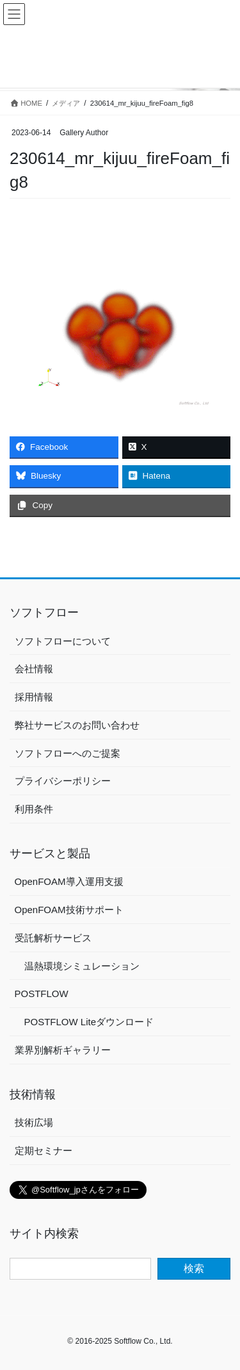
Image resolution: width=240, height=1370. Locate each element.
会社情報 (34, 668)
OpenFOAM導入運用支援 (69, 881)
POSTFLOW (41, 993)
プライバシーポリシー (63, 780)
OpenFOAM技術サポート (69, 909)
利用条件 (34, 809)
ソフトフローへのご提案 (67, 753)
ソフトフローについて (63, 641)
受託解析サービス (53, 937)
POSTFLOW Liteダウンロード (89, 1021)
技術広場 (34, 1122)
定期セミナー (43, 1150)
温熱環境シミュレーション (82, 966)
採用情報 (34, 696)
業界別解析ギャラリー (63, 1049)
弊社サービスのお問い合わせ (77, 725)
